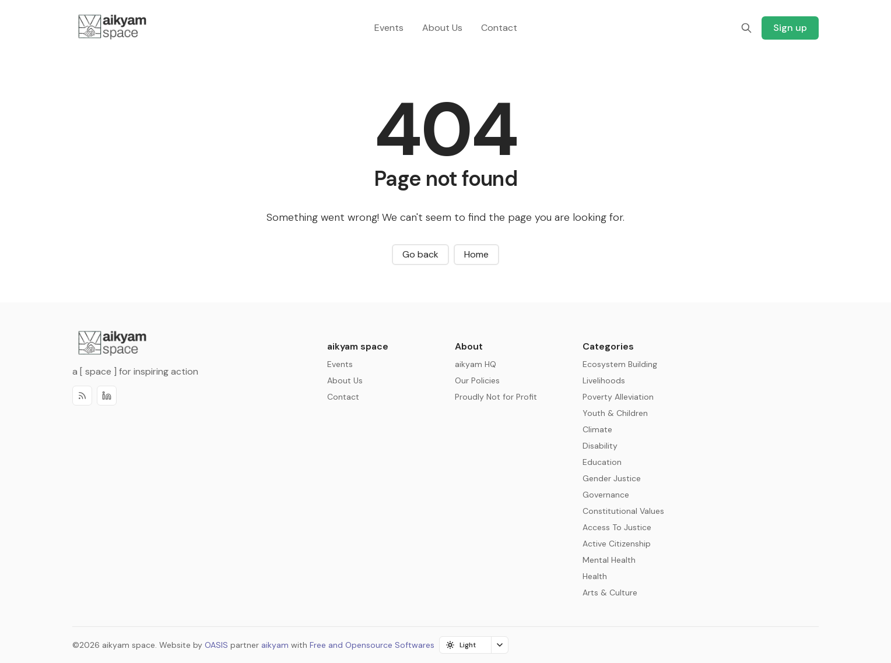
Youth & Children (615, 413)
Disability (600, 445)
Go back (420, 254)
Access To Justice (617, 527)
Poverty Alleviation (618, 397)
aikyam (275, 645)
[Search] (746, 27)
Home (476, 254)
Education (602, 462)
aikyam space (128, 645)
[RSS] (82, 395)
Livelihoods (604, 380)
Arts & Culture (610, 592)
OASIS (216, 645)
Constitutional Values (623, 511)
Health (595, 576)
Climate (597, 429)
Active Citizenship (617, 543)
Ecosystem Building (620, 364)
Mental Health (609, 560)
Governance (606, 494)
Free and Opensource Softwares (372, 645)
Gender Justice (612, 478)
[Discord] (107, 395)
